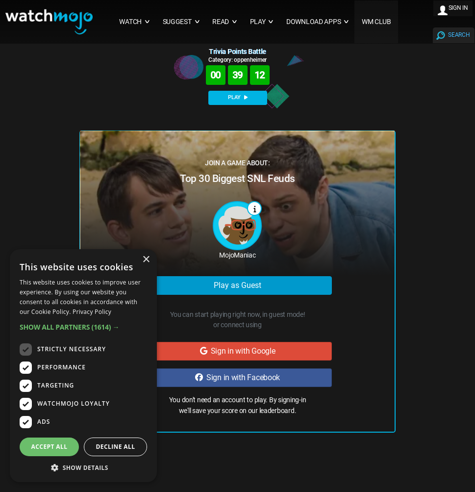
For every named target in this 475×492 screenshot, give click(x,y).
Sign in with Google (237, 351)
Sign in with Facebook (237, 377)
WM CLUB (376, 22)
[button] (83, 327)
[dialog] (83, 365)
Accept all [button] (49, 446)
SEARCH (459, 34)
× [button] (146, 259)
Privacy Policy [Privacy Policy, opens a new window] (92, 312)
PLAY (238, 97)
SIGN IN (458, 7)
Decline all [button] (115, 446)
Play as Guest (237, 285)
